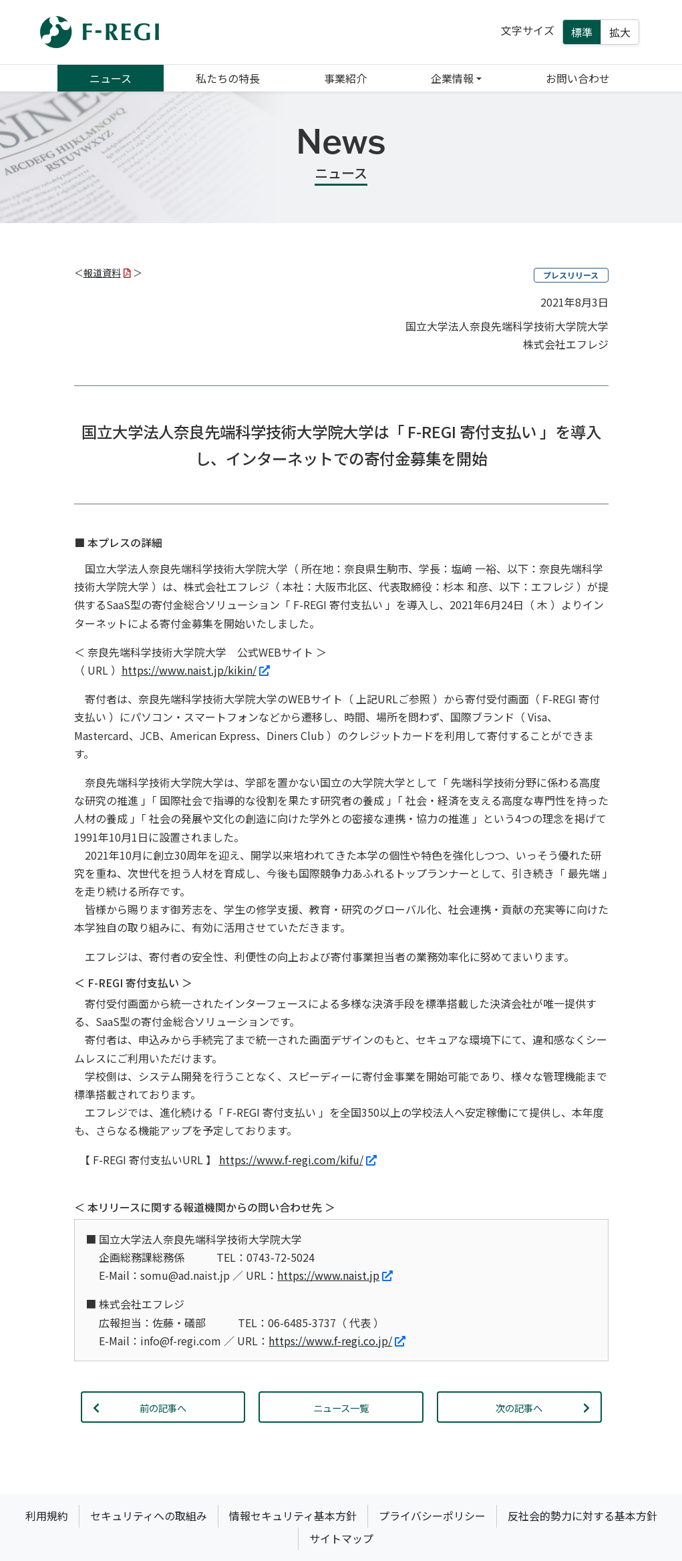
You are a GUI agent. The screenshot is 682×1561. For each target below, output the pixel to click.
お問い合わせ (578, 78)
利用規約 (46, 1516)
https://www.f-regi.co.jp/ (337, 1341)
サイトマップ (341, 1538)
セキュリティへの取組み (148, 1516)
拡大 (620, 32)
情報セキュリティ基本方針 (293, 1516)
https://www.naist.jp (335, 1275)
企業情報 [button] (452, 78)
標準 (581, 32)
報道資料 (107, 272)
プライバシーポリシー (432, 1516)
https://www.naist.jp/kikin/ (196, 670)
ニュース (111, 78)
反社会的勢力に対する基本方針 (582, 1516)
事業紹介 (345, 78)
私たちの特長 (228, 78)
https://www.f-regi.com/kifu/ (298, 1160)
